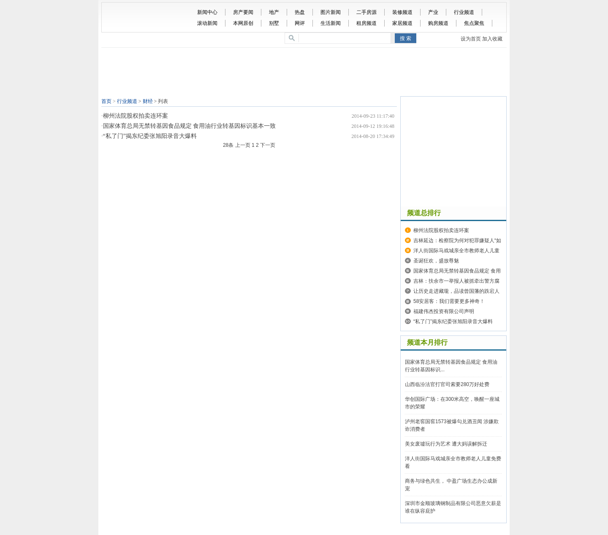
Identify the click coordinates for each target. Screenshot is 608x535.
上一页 (242, 145)
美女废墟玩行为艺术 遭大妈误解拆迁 (446, 444)
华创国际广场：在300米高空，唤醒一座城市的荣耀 (452, 403)
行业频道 (127, 101)
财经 (148, 101)
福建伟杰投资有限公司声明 (443, 311)
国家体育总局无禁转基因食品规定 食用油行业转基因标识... (451, 366)
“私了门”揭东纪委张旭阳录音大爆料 (150, 136)
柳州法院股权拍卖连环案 (135, 116)
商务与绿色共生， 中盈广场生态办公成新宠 (451, 485)
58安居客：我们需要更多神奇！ (449, 301)
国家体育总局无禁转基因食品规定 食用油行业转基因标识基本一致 (189, 126)
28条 (228, 145)
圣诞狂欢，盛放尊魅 (436, 261)
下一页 (267, 145)
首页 (106, 101)
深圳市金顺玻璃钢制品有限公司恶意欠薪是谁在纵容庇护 (453, 507)
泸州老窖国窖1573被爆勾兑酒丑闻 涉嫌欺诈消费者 (452, 425)
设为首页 (471, 39)
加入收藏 (492, 39)
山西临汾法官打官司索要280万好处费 (447, 384)
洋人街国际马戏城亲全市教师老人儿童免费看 (453, 462)
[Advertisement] (306, 73)
